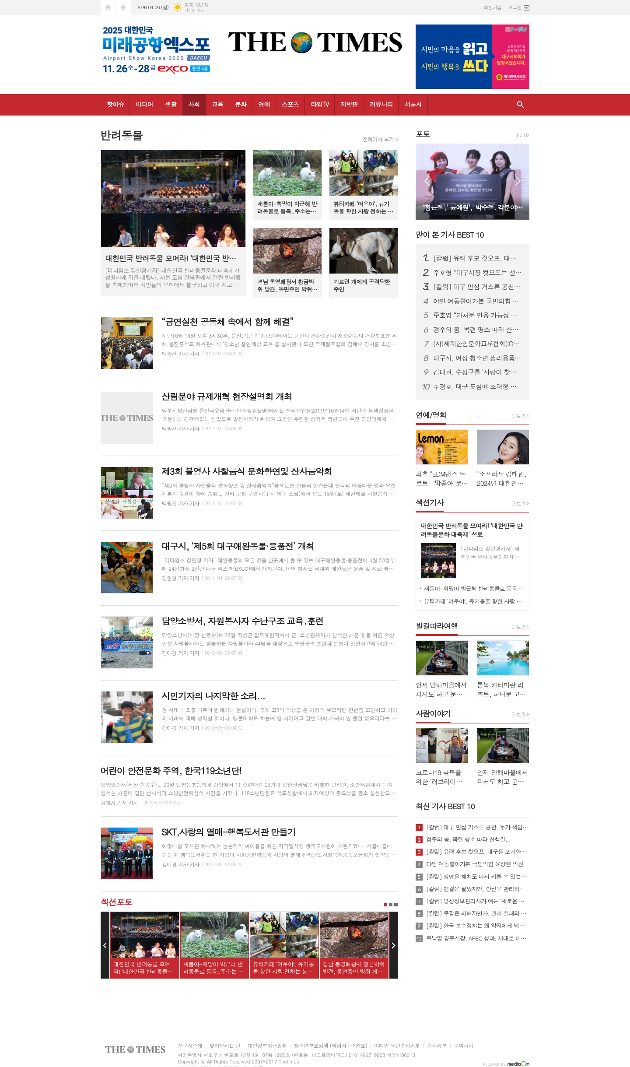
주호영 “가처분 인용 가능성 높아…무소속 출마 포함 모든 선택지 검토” (477, 315)
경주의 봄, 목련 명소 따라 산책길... (477, 329)
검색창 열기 (520, 105)
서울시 (412, 104)
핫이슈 (115, 104)
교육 (217, 104)
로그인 (515, 7)
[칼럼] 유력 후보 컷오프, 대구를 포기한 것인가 (477, 258)
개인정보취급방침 (267, 1045)
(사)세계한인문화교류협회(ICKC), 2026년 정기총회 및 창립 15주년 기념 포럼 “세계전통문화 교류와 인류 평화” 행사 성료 (477, 343)
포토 (423, 134)
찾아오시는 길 (224, 1045)
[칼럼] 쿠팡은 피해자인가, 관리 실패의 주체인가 (477, 913)
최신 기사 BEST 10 (445, 806)
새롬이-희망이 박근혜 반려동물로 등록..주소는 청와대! (474, 588)
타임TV (320, 104)
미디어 (144, 104)
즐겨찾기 (123, 7)
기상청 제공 (194, 10)
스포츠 (290, 104)
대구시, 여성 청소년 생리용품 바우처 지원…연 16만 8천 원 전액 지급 (477, 358)
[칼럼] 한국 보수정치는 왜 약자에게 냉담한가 (477, 926)
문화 (240, 104)
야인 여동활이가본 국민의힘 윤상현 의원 (477, 301)
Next (393, 945)
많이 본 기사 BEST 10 (449, 234)
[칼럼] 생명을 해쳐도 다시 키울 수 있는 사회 (477, 877)
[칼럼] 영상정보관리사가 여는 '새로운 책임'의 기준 (477, 901)
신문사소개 (190, 1045)
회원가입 (493, 7)
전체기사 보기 (378, 139)
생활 (170, 104)
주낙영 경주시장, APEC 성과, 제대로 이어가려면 (477, 938)
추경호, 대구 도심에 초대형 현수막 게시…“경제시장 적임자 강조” (477, 386)
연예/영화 (431, 415)
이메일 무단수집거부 (397, 1045)
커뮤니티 (381, 104)
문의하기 (463, 1045)
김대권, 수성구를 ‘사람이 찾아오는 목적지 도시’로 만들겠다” (477, 372)
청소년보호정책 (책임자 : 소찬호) (330, 1045)
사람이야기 (433, 713)
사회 (194, 104)
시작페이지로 (108, 7)
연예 (264, 104)
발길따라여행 (437, 626)
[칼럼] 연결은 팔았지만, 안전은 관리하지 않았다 (477, 889)
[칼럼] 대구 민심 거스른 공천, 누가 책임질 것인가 (477, 286)
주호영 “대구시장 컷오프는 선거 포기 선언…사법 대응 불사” (477, 272)
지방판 (348, 104)
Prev (105, 945)
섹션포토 (116, 902)
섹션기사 (430, 502)
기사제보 (437, 1045)
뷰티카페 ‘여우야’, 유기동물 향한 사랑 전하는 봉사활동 (474, 601)
